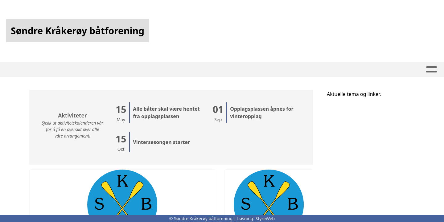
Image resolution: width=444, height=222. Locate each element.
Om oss (250, 69)
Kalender (212, 69)
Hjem (149, 69)
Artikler (175, 69)
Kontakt (286, 69)
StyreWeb (265, 218)
